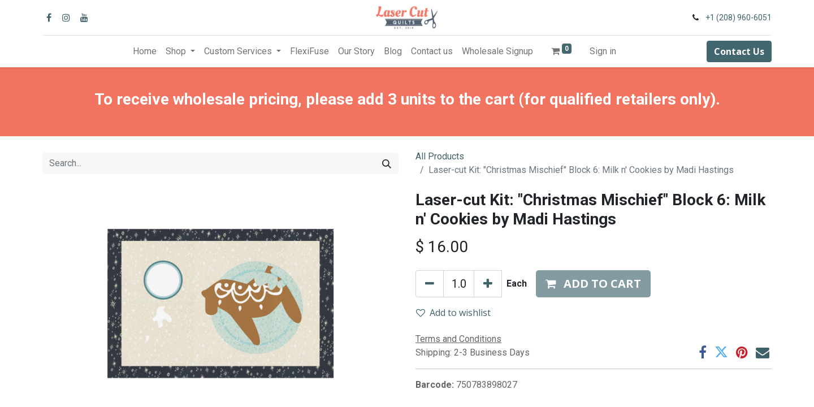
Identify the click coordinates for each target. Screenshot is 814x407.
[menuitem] (144, 51)
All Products (439, 156)
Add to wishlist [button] (453, 312)
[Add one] (488, 283)
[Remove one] (429, 283)
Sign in (603, 51)
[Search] (387, 163)
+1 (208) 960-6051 (738, 17)
